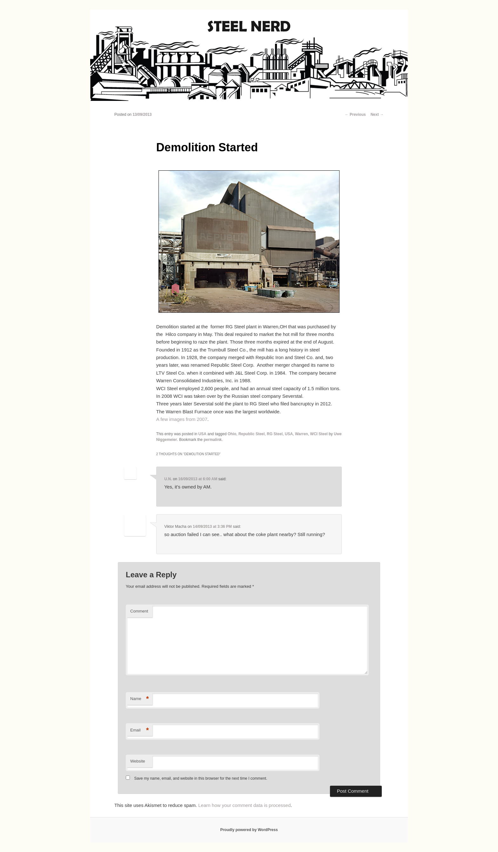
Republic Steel (252, 434)
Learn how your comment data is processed (244, 805)
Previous (355, 114)
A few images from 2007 (181, 419)
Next (377, 114)
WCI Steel (318, 434)
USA (202, 434)
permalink (213, 439)
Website (137, 761)
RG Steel (275, 434)
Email (139, 730)
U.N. (168, 479)
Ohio (232, 434)
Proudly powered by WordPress (249, 830)
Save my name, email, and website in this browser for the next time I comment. (200, 778)
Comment (139, 611)
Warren (301, 434)
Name (139, 699)
